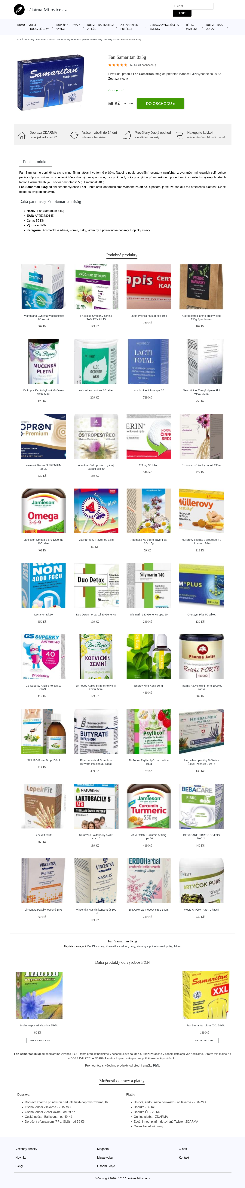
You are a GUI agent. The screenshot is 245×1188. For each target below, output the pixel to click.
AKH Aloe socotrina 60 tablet (96, 390)
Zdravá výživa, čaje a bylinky (164, 27)
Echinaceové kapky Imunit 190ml (201, 465)
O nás (183, 1149)
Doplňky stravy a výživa (68, 27)
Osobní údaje (106, 1166)
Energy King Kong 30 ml (148, 685)
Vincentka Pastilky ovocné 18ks (43, 909)
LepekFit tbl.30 (43, 835)
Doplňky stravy (111, 39)
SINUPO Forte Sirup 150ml (43, 760)
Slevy (19, 1166)
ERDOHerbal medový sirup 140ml (148, 909)
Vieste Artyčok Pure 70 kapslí (201, 909)
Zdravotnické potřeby (130, 27)
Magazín (103, 1149)
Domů (21, 25)
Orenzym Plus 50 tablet (201, 614)
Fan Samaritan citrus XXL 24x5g (205, 1025)
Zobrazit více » (118, 78)
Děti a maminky (192, 27)
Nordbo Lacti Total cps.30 (149, 390)
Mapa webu (105, 1157)
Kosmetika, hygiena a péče (100, 27)
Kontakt (184, 1157)
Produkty (29, 39)
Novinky (21, 1157)
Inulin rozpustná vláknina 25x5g (39, 1025)
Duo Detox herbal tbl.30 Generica (96, 614)
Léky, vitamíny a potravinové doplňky (83, 39)
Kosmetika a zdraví (214, 27)
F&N (193, 74)
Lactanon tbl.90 (43, 614)
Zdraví (60, 39)
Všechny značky (26, 1149)
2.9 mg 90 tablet (148, 465)
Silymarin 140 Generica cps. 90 (149, 614)
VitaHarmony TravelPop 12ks (96, 539)
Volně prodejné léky (39, 27)
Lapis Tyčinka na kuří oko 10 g (149, 315)
